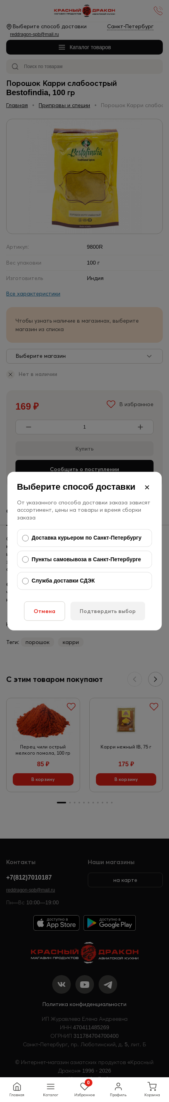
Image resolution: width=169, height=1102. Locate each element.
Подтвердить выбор (108, 611)
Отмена (44, 611)
